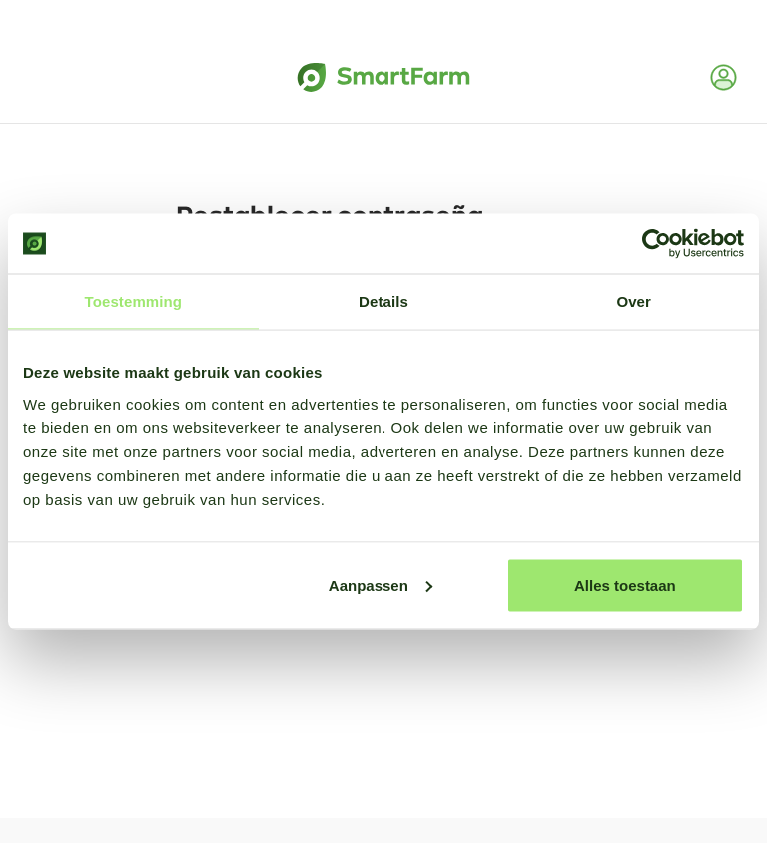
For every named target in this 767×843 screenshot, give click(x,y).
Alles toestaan (625, 584)
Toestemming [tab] (134, 301)
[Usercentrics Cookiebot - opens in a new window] (656, 244)
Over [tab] (633, 301)
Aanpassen (380, 584)
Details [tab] (383, 301)
